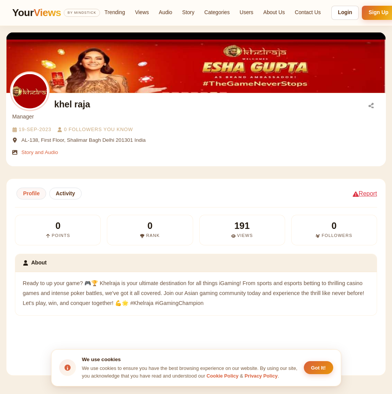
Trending (115, 12)
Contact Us (308, 12)
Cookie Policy (222, 376)
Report (365, 193)
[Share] (371, 105)
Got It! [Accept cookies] (318, 368)
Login (345, 12)
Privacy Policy (261, 376)
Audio (165, 12)
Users (246, 12)
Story (188, 12)
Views (142, 12)
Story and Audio (39, 152)
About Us (274, 12)
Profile (31, 193)
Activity (65, 193)
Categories (217, 12)
